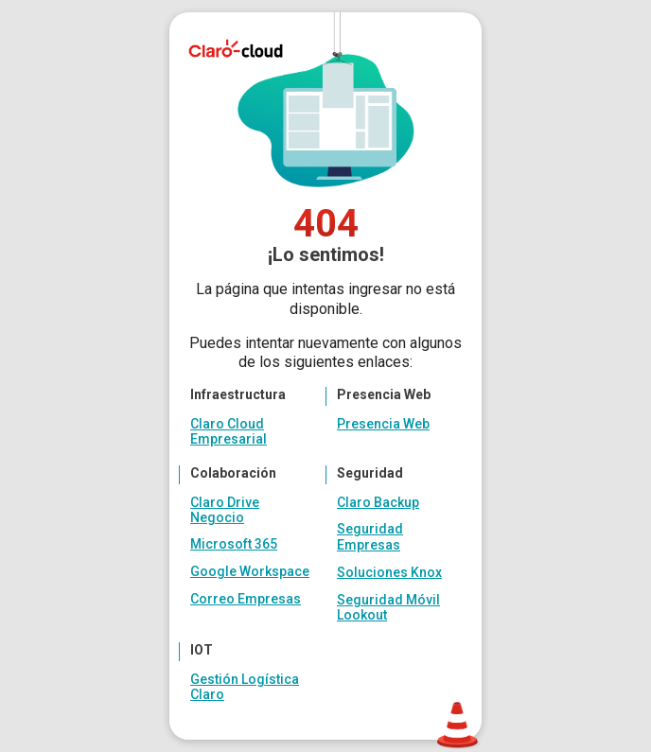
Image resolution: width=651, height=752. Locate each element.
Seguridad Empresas (370, 536)
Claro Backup (378, 502)
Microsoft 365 (233, 543)
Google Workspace (249, 571)
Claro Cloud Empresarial (228, 431)
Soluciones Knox (389, 572)
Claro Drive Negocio (224, 510)
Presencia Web (383, 423)
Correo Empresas (245, 598)
